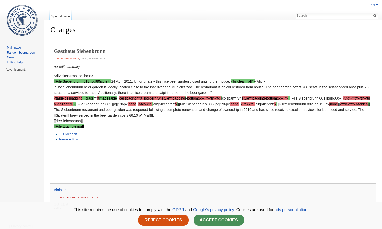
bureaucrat (68, 197)
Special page (60, 16)
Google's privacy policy (213, 210)
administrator (88, 197)
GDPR (178, 210)
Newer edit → (68, 139)
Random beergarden (21, 52)
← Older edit (68, 134)
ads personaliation (291, 210)
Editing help (15, 62)
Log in (374, 4)
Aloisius (60, 190)
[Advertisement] (22, 147)
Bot (56, 197)
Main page (14, 47)
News (10, 57)
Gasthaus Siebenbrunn (80, 51)
